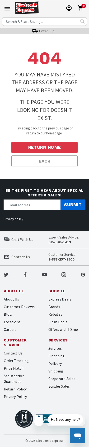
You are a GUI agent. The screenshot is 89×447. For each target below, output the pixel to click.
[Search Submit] (82, 21)
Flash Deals (58, 321)
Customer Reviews (19, 306)
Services (55, 348)
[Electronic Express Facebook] (25, 274)
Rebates (55, 314)
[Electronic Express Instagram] (63, 274)
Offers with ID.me (63, 329)
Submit (73, 204)
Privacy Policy (15, 396)
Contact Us (13, 353)
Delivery (55, 363)
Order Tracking (16, 360)
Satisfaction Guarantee (14, 378)
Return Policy (15, 389)
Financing (56, 356)
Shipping (55, 371)
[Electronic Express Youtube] (44, 274)
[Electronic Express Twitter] (6, 274)
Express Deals (59, 299)
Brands (54, 306)
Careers (10, 329)
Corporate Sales (61, 378)
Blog (8, 314)
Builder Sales (59, 386)
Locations (12, 321)
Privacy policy (13, 219)
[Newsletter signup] (32, 204)
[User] (69, 8)
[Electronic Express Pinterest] (83, 274)
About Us (11, 299)
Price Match (14, 368)
